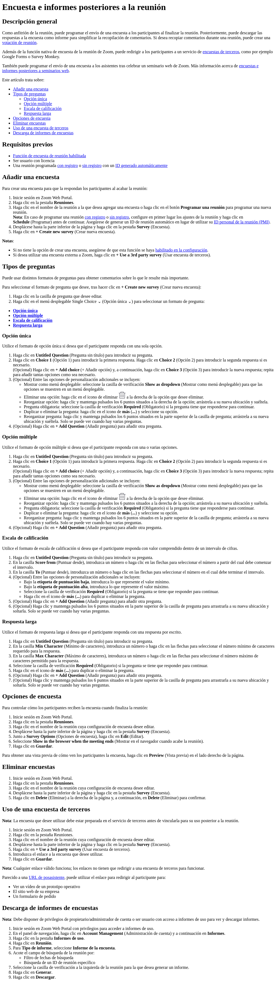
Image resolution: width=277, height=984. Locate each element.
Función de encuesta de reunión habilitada (49, 155)
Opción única (35, 98)
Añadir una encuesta (30, 89)
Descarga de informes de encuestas (43, 132)
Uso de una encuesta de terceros (40, 128)
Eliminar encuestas (29, 123)
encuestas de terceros (221, 51)
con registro (67, 165)
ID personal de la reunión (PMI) (241, 222)
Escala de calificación (42, 108)
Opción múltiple (38, 103)
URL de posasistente (46, 877)
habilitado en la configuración (181, 250)
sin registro (92, 165)
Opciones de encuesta (32, 118)
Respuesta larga (37, 113)
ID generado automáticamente (142, 165)
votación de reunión (19, 42)
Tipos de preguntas (29, 94)
